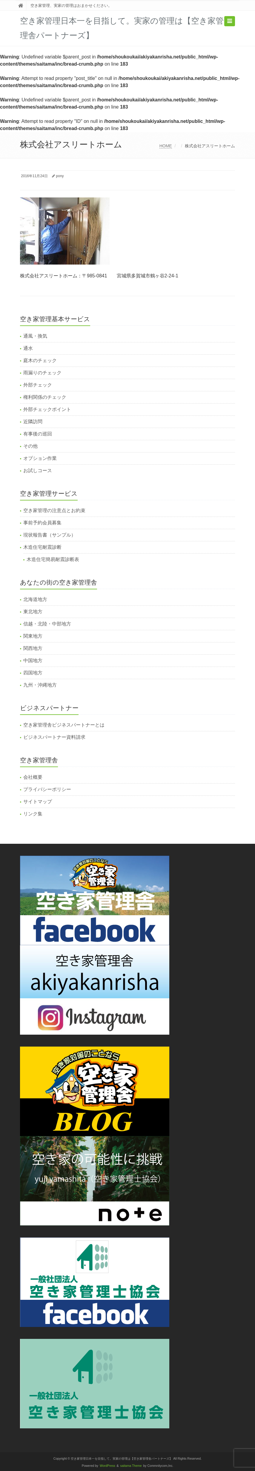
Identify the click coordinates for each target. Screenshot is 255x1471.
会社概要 (32, 777)
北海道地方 (35, 599)
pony (60, 176)
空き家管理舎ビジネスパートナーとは (64, 724)
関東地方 (32, 636)
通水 (28, 348)
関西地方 (32, 648)
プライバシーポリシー (47, 789)
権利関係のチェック (44, 397)
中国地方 (32, 660)
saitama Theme (131, 1465)
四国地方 (32, 672)
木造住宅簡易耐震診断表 (53, 559)
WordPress (107, 1465)
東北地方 (32, 611)
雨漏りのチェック (42, 372)
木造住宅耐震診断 (42, 547)
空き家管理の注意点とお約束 (54, 510)
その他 (30, 446)
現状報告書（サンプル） (49, 534)
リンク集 (32, 813)
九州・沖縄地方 (40, 684)
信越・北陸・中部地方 (47, 623)
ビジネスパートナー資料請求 (54, 737)
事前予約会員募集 (42, 522)
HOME (165, 145)
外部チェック (37, 384)
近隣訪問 (32, 421)
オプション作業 (40, 458)
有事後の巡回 (37, 433)
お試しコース (37, 470)
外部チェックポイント (47, 409)
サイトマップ (37, 801)
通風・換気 (35, 336)
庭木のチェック (40, 360)
